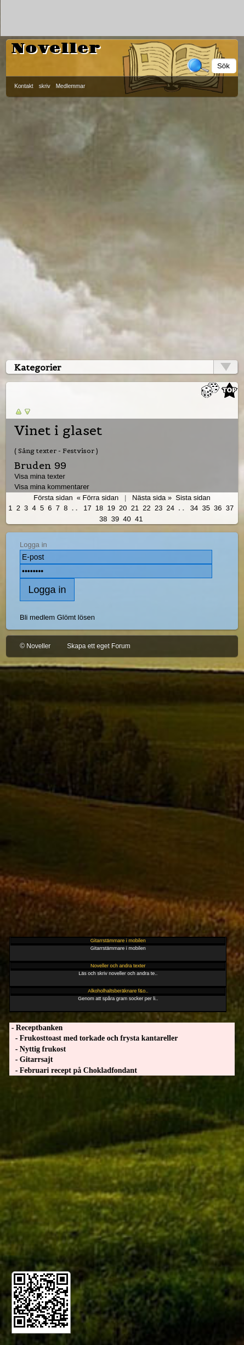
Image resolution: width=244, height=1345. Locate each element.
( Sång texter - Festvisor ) (56, 451)
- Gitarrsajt (31, 1059)
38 (103, 519)
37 (230, 508)
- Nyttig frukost (37, 1049)
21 (135, 508)
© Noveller (35, 646)
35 (205, 508)
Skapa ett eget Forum (98, 646)
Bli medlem (37, 617)
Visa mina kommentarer (51, 487)
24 (170, 508)
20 (123, 508)
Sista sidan (192, 498)
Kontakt (23, 86)
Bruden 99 (40, 465)
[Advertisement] (121, 226)
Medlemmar (71, 86)
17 (87, 508)
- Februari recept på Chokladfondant (73, 1070)
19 (111, 508)
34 (194, 508)
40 (126, 519)
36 (218, 508)
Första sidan (52, 498)
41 (139, 519)
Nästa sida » (152, 498)
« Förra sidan (97, 498)
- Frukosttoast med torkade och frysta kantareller (93, 1038)
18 (99, 508)
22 (146, 508)
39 (115, 519)
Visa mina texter (39, 476)
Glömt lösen (76, 617)
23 (158, 508)
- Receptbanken (36, 1028)
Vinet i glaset (58, 430)
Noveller (56, 48)
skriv (44, 86)
